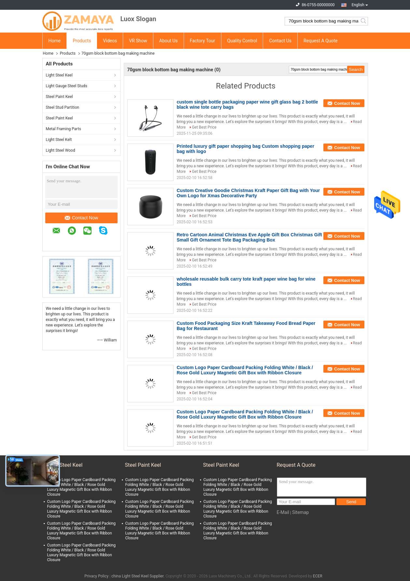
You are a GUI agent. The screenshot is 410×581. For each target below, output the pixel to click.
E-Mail (283, 512)
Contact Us (280, 40)
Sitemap (300, 512)
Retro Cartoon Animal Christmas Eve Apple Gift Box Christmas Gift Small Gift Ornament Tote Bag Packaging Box (249, 237)
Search (364, 21)
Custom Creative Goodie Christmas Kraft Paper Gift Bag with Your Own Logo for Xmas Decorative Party (248, 193)
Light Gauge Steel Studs (66, 86)
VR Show (138, 40)
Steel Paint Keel (59, 96)
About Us (168, 40)
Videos (110, 40)
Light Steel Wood (60, 150)
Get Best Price (204, 127)
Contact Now (81, 217)
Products (82, 40)
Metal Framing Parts (63, 129)
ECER (317, 576)
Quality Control (242, 40)
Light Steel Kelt (59, 139)
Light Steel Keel (59, 75)
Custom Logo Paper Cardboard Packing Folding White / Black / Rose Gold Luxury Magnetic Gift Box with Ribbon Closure (245, 370)
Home (55, 40)
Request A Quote (320, 40)
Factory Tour (202, 40)
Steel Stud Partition (62, 107)
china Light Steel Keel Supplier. (138, 576)
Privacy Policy (96, 576)
